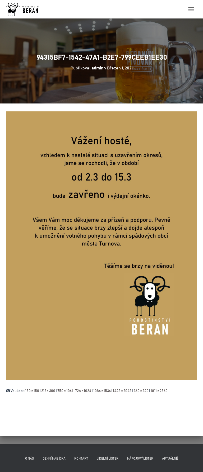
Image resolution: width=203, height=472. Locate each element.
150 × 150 (32, 391)
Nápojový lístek (140, 458)
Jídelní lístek (107, 458)
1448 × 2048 (122, 391)
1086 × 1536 (102, 391)
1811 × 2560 (159, 391)
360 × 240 (141, 391)
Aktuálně (170, 458)
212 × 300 (48, 391)
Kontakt (81, 458)
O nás (29, 458)
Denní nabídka (54, 458)
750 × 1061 (65, 391)
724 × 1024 (83, 391)
